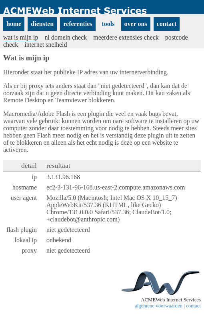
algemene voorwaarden (158, 306)
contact (193, 306)
